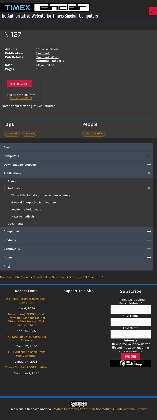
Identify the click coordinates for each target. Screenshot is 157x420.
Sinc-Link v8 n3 (47, 58)
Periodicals (80, 189)
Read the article (19, 85)
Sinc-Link (43, 54)
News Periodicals (23, 218)
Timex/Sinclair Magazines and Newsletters (40, 196)
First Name (131, 315)
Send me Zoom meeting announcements (132, 349)
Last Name (130, 328)
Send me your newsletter (132, 344)
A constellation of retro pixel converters (26, 300)
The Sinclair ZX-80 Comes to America (26, 338)
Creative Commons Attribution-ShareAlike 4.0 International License (99, 409)
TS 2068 (29, 134)
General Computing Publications (33, 203)
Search (8, 148)
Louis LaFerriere (93, 134)
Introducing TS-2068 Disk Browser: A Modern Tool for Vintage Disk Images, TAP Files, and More (26, 319)
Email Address (130, 303)
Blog (7, 267)
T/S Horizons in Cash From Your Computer (26, 353)
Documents (15, 225)
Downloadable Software (78, 166)
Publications (78, 174)
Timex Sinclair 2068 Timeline (26, 367)
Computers (78, 157)
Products (78, 241)
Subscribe (130, 356)
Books (12, 182)
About (78, 259)
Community (78, 250)
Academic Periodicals (26, 211)
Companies (78, 232)
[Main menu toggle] (153, 12)
